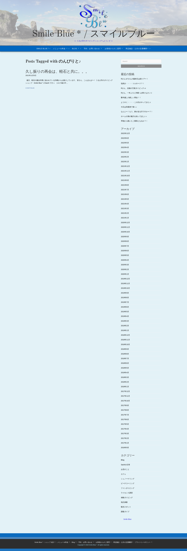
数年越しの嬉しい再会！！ (131, 97)
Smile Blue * (42, 49)
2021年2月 (125, 213)
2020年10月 (125, 232)
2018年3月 (125, 377)
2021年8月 (125, 185)
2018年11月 (125, 340)
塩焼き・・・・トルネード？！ (132, 83)
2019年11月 (125, 283)
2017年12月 (125, 391)
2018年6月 (125, 363)
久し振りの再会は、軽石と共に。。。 (57, 72)
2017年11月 (125, 396)
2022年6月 (125, 138)
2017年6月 (125, 419)
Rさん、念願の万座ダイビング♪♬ (133, 88)
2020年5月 (125, 255)
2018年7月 (125, 358)
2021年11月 (125, 171)
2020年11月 (125, 227)
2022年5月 (125, 143)
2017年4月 (125, 429)
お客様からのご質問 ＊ (114, 49)
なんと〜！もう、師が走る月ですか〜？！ (137, 112)
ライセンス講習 (127, 493)
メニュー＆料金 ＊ (60, 49)
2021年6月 (125, 194)
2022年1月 (125, 162)
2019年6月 (125, 307)
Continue (30, 88)
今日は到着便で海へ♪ (129, 107)
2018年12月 (125, 335)
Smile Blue (127, 519)
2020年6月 (125, 251)
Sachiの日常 (125, 465)
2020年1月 (125, 274)
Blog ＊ (76, 49)
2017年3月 (125, 433)
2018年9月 (125, 349)
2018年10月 (125, 344)
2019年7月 (125, 302)
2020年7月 (125, 246)
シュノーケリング (127, 479)
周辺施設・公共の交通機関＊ (137, 49)
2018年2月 (125, 382)
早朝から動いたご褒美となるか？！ (134, 121)
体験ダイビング (127, 497)
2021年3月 (125, 208)
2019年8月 (125, 297)
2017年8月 (125, 410)
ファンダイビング (127, 488)
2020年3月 (125, 265)
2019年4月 (125, 316)
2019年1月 (125, 330)
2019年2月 (125, 326)
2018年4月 (125, 372)
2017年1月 (125, 443)
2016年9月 (125, 447)
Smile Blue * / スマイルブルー (93, 34)
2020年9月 (125, 237)
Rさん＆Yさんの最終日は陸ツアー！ (134, 79)
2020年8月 (125, 241)
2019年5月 (125, 312)
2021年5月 (125, 199)
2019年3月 (125, 321)
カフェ (123, 474)
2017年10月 (125, 401)
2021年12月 (125, 166)
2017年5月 (125, 424)
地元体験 (124, 502)
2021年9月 (125, 180)
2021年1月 (125, 218)
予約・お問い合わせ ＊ (93, 49)
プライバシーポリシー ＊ (144, 542)
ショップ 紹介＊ (50, 542)
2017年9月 (125, 405)
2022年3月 (125, 152)
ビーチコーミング (127, 483)
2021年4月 (125, 204)
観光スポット (126, 507)
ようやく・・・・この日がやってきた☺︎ (136, 102)
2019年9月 (125, 293)
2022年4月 (125, 147)
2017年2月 (125, 438)
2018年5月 (125, 368)
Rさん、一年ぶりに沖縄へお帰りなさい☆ (136, 93)
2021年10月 (125, 176)
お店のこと (125, 469)
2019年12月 (125, 279)
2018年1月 (125, 387)
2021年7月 (125, 190)
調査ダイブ (125, 512)
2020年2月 (125, 269)
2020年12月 (125, 222)
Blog (122, 460)
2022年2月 (125, 157)
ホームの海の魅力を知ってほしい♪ (134, 116)
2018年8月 (125, 354)
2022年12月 (125, 133)
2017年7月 (125, 415)
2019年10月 (125, 288)
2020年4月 (125, 260)
